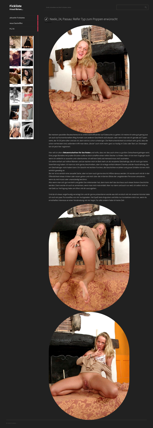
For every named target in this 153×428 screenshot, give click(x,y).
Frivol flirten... (16, 9)
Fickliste (16, 6)
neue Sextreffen (24, 23)
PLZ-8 (24, 28)
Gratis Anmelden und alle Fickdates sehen (58, 7)
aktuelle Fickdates (24, 17)
